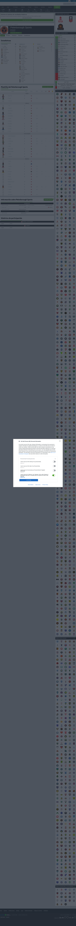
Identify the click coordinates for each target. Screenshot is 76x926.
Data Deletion (30, 484)
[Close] (60, 441)
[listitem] (38, 458)
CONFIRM (28, 480)
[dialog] (38, 463)
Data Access (37, 484)
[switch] (54, 461)
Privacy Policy (45, 484)
